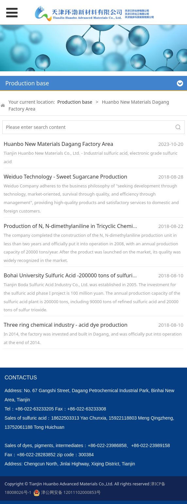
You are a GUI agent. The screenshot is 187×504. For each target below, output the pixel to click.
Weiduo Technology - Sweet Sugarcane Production (65, 176)
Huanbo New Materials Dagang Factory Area (58, 144)
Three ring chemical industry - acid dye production (66, 324)
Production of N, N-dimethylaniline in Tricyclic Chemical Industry (83, 226)
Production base (74, 102)
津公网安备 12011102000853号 (66, 493)
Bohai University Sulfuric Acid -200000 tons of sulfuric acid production (89, 275)
